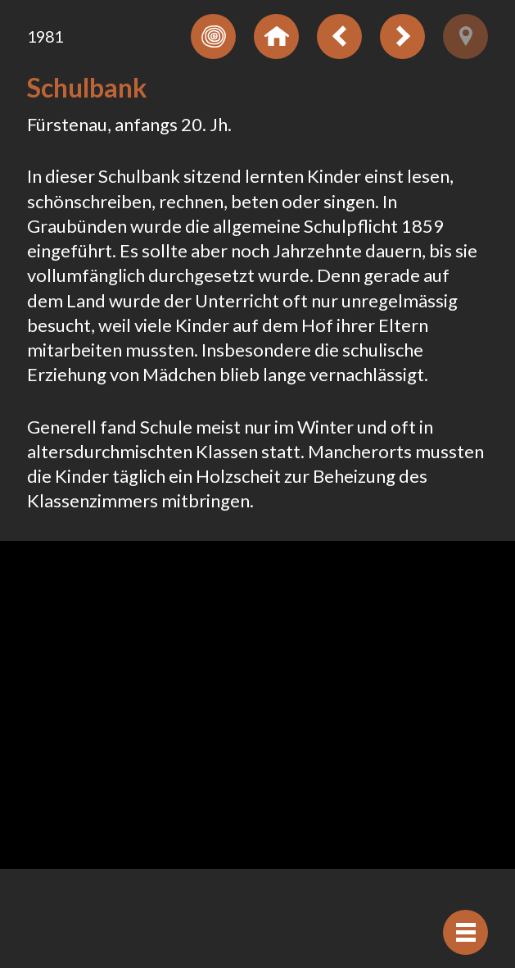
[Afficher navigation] (465, 932)
